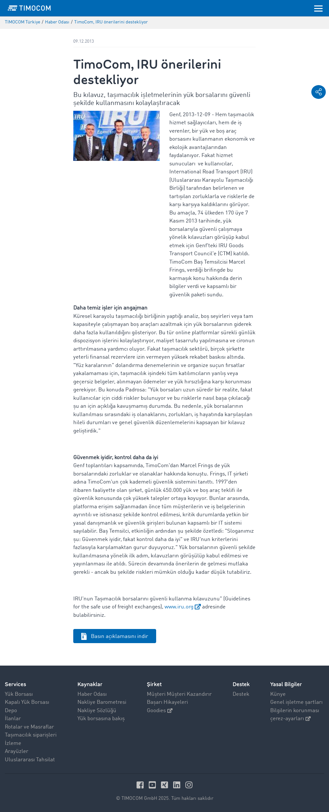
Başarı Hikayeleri (167, 702)
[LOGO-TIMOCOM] (29, 8)
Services (15, 684)
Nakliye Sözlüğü (96, 710)
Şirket (154, 684)
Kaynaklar (89, 684)
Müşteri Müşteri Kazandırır (179, 694)
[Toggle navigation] (318, 8)
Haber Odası (92, 694)
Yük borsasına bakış (101, 718)
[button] (318, 92)
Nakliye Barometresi (101, 702)
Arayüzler (16, 751)
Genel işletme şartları (296, 702)
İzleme (13, 743)
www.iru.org (178, 607)
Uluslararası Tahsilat (30, 760)
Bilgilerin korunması (294, 710)
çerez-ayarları (290, 718)
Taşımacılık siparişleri (31, 735)
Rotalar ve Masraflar (29, 727)
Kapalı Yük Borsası (27, 702)
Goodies (160, 710)
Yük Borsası (19, 694)
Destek (241, 694)
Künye (278, 694)
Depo (11, 710)
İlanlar (13, 718)
